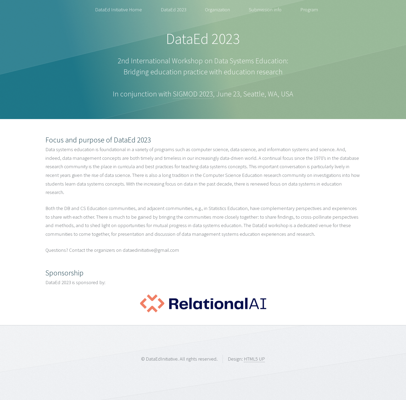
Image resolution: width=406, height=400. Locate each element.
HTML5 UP (254, 359)
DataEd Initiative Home (118, 10)
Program (309, 10)
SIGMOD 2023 (193, 94)
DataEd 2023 (173, 10)
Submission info (265, 10)
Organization (217, 10)
